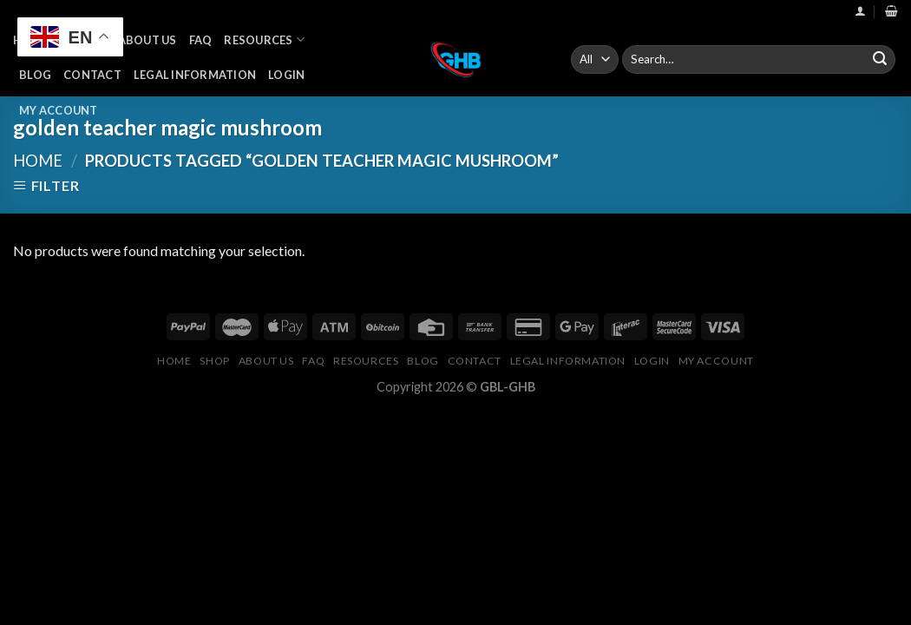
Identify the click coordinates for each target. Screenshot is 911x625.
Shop (214, 360)
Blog (35, 75)
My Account (58, 110)
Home (37, 160)
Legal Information (195, 75)
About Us (147, 40)
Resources (264, 39)
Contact (92, 75)
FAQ (201, 40)
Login (286, 75)
